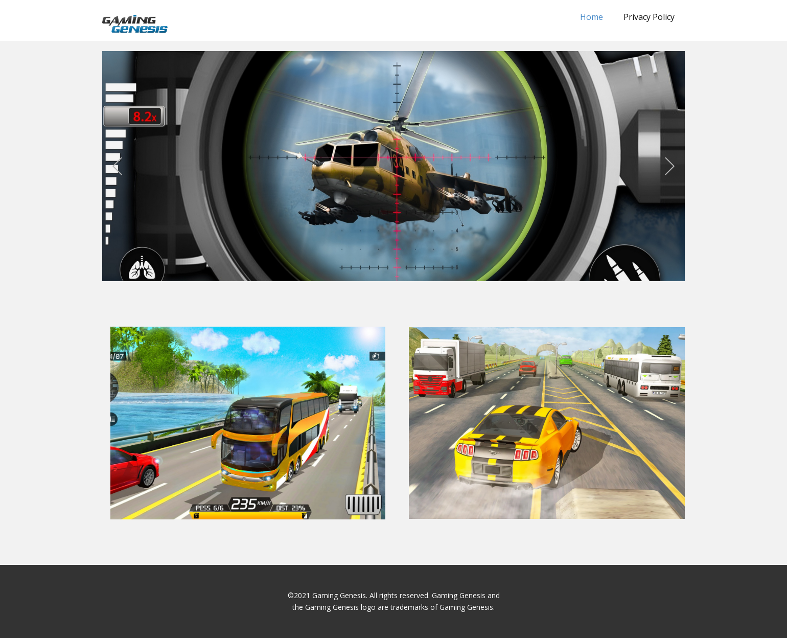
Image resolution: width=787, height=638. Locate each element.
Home (591, 16)
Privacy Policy (649, 16)
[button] (117, 166)
